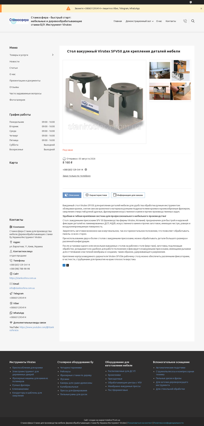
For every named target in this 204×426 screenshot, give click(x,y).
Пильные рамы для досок (73, 394)
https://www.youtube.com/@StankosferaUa (32, 329)
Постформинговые (118, 390)
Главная (118, 21)
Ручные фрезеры (21, 385)
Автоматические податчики (170, 367)
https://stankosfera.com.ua (23, 278)
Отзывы (14, 87)
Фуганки (64, 379)
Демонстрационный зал (138, 21)
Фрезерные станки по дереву (76, 375)
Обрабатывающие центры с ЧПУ (125, 382)
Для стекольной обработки (170, 389)
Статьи (14, 67)
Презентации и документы (25, 80)
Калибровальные (69, 386)
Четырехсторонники (71, 367)
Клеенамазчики (20, 389)
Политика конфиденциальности (169, 423)
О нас (159, 21)
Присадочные (115, 379)
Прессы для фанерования (73, 390)
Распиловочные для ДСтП (121, 371)
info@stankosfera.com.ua (22, 288)
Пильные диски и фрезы (168, 378)
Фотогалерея (17, 99)
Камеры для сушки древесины (76, 383)
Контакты (171, 21)
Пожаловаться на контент (140, 423)
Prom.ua (116, 420)
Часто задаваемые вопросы (25, 93)
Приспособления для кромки (27, 367)
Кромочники (114, 375)
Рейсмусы (65, 371)
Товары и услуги (19, 55)
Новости (14, 61)
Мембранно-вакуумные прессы (124, 386)
